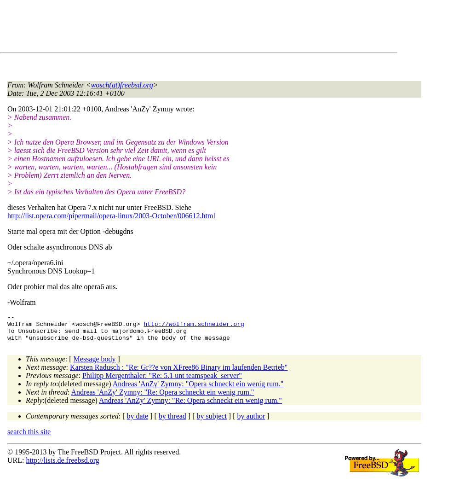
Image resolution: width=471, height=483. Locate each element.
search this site (29, 437)
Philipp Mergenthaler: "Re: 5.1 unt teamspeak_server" (162, 381)
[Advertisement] (174, 28)
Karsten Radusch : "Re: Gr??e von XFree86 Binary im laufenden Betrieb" (178, 373)
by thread (172, 421)
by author (251, 421)
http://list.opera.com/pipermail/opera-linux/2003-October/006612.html (111, 216)
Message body (95, 364)
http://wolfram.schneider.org (194, 326)
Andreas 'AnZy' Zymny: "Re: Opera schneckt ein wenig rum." (162, 398)
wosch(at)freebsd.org (122, 85)
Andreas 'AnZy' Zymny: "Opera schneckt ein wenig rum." (198, 389)
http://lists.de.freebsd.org (62, 466)
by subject (212, 421)
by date (138, 421)
